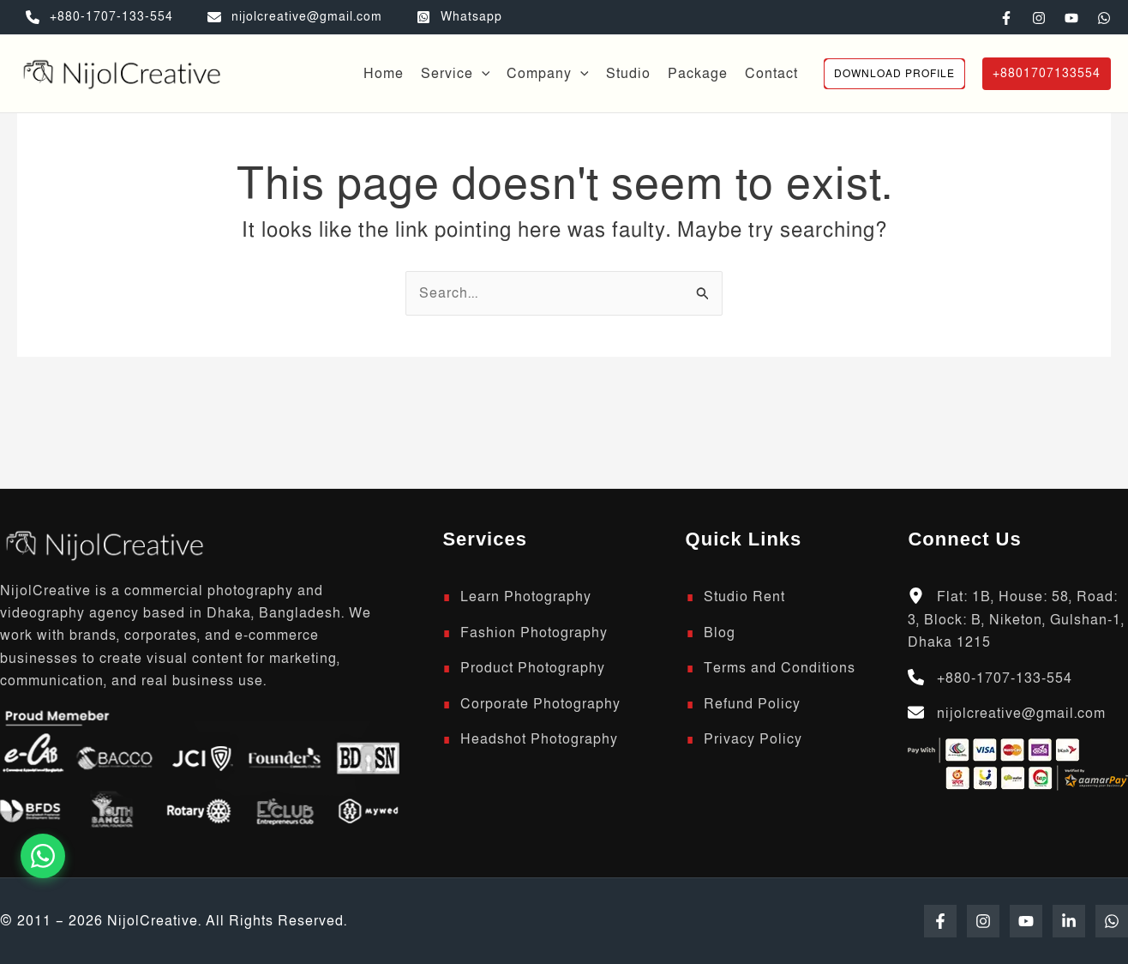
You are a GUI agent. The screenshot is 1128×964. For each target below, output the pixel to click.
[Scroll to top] (103, 543)
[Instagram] (1039, 18)
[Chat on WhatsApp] (43, 856)
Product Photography (532, 668)
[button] (481, 74)
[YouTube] (1071, 18)
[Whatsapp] (459, 17)
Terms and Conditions (779, 668)
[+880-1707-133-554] (99, 17)
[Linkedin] (1069, 921)
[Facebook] (1006, 18)
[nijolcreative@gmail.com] (294, 17)
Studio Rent (744, 596)
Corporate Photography (540, 704)
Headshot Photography (539, 739)
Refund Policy (752, 704)
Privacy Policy (753, 739)
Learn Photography (525, 596)
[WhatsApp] (1104, 18)
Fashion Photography (534, 633)
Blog (719, 633)
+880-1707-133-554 (1004, 678)
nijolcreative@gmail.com (1021, 713)
